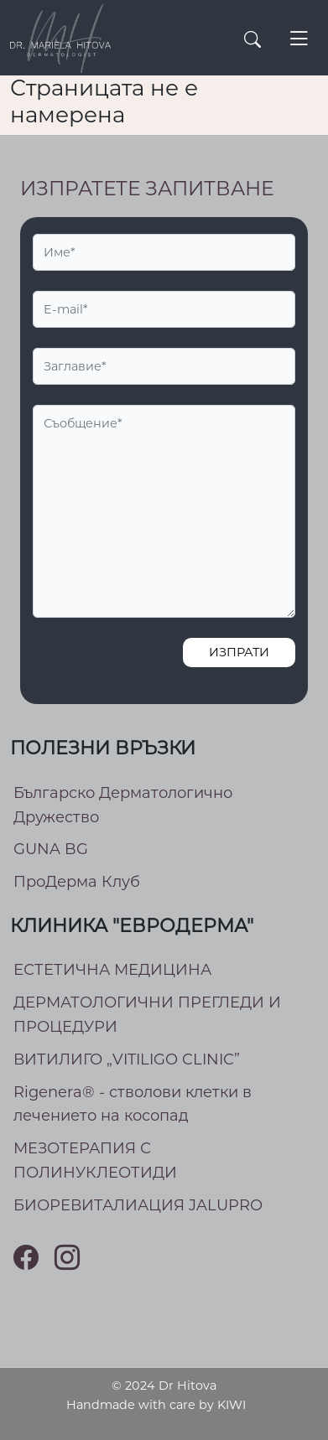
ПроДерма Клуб (76, 882)
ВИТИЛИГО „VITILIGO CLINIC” (126, 1059)
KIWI (231, 1404)
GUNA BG (50, 849)
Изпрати (239, 652)
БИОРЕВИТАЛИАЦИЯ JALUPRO (138, 1205)
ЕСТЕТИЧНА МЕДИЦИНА (112, 970)
